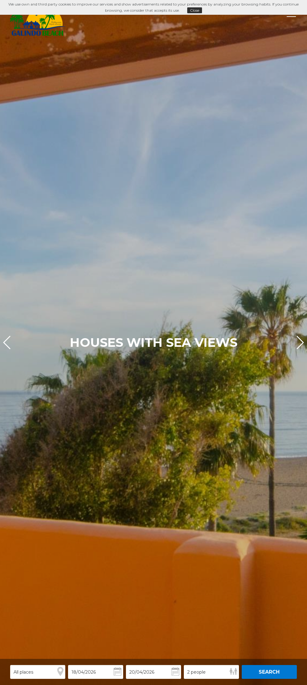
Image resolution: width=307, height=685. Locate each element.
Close (194, 10)
